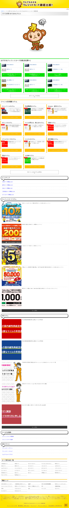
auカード (16, 472)
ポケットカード (31, 470)
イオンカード (44, 465)
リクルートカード (58, 470)
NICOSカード (57, 472)
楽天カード (17, 465)
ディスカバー (4, 490)
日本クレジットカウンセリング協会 (61, 483)
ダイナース (57, 488)
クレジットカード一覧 (12, 505)
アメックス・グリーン (7, 448)
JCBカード (17, 463)
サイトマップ (33, 505)
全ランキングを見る (34, 95)
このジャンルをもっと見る (12, 117)
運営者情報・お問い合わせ (23, 505)
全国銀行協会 (57, 486)
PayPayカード (17, 474)
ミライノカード (58, 468)
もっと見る (34, 310)
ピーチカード (17, 470)
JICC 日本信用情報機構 (46, 483)
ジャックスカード (18, 468)
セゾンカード (30, 468)
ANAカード (57, 463)
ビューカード (4, 470)
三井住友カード (4, 463)
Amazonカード (4, 472)
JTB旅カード (44, 472)
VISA (2, 488)
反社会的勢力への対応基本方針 (55, 505)
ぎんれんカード (18, 490)
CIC (42, 486)
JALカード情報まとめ (7, 188)
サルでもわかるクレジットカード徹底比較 (36, 503)
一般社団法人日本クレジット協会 (21, 483)
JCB (29, 488)
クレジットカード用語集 (8, 436)
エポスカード (57, 465)
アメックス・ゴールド (7, 451)
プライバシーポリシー (42, 505)
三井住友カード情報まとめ (8, 191)
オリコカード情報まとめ (8, 194)
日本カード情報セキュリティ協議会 (34, 486)
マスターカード (18, 488)
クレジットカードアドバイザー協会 (7, 486)
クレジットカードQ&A (7, 439)
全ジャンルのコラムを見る (34, 172)
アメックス (44, 488)
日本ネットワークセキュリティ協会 (21, 486)
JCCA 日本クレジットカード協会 (7, 483)
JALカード (3, 465)
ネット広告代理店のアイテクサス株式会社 (24, 496)
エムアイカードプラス (7, 454)
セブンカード (44, 468)
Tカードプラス (4, 474)
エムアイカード (4, 468)
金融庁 (29, 483)
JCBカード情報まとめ (7, 181)
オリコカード (30, 465)
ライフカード (44, 470)
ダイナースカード (31, 463)
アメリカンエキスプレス (46, 463)
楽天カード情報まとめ (7, 185)
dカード (29, 472)
